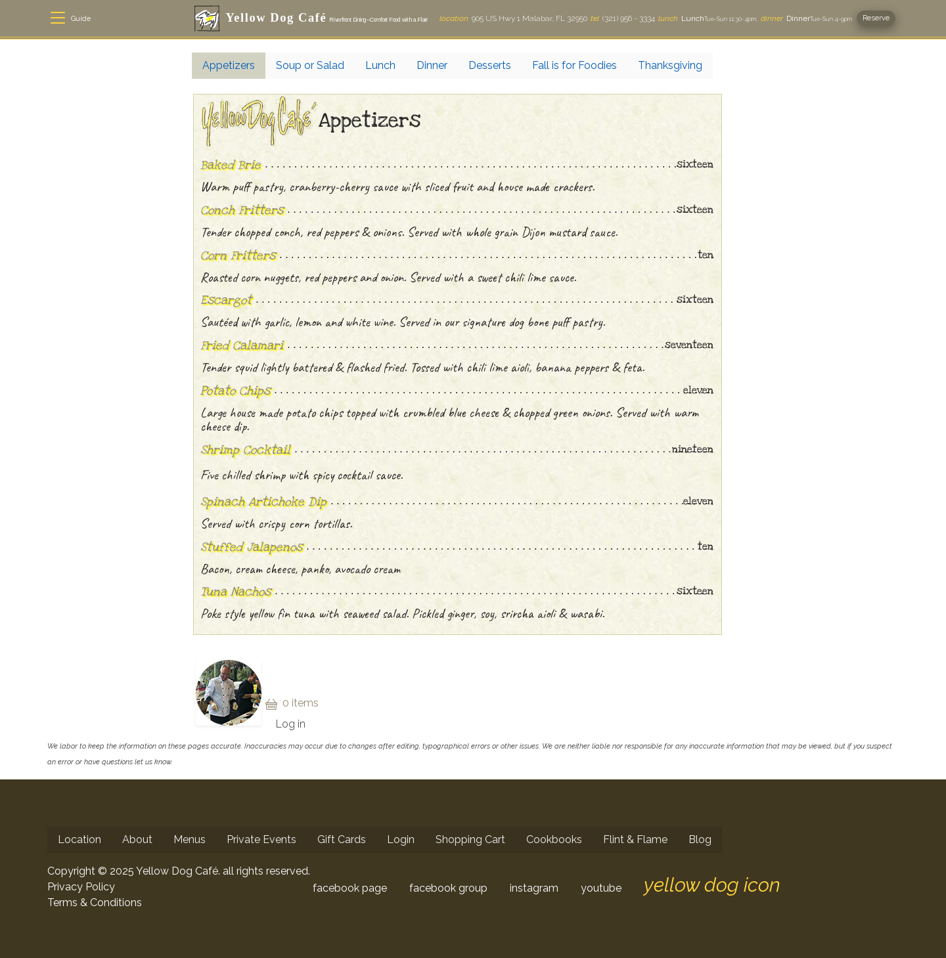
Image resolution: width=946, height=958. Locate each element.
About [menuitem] (137, 839)
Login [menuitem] (401, 839)
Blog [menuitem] (699, 839)
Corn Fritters (237, 255)
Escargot (226, 300)
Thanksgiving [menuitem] (670, 65)
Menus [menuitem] (189, 839)
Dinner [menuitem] (432, 65)
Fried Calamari (241, 345)
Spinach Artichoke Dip (263, 502)
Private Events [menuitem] (261, 839)
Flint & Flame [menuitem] (635, 839)
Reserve (876, 17)
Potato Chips (235, 391)
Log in (290, 724)
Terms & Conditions (94, 902)
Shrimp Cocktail (245, 450)
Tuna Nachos (235, 591)
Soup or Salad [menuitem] (310, 65)
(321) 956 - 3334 (623, 18)
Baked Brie (230, 165)
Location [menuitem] (79, 839)
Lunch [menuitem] (380, 65)
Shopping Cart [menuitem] (470, 839)
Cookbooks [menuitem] (554, 839)
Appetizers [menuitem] (228, 65)
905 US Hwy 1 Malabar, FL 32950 (513, 18)
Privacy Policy (81, 887)
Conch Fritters (241, 210)
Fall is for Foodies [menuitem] (574, 65)
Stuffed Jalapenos (251, 547)
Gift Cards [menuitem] (341, 839)
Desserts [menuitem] (489, 65)
